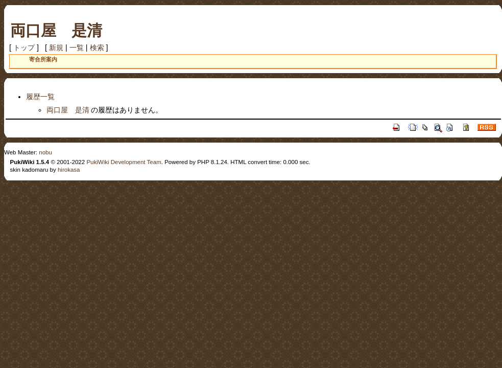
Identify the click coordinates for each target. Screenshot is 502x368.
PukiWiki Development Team (123, 162)
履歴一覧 (40, 97)
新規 (56, 47)
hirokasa (69, 170)
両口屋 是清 (56, 30)
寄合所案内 (43, 59)
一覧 (76, 47)
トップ (24, 47)
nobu (45, 152)
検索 (97, 47)
